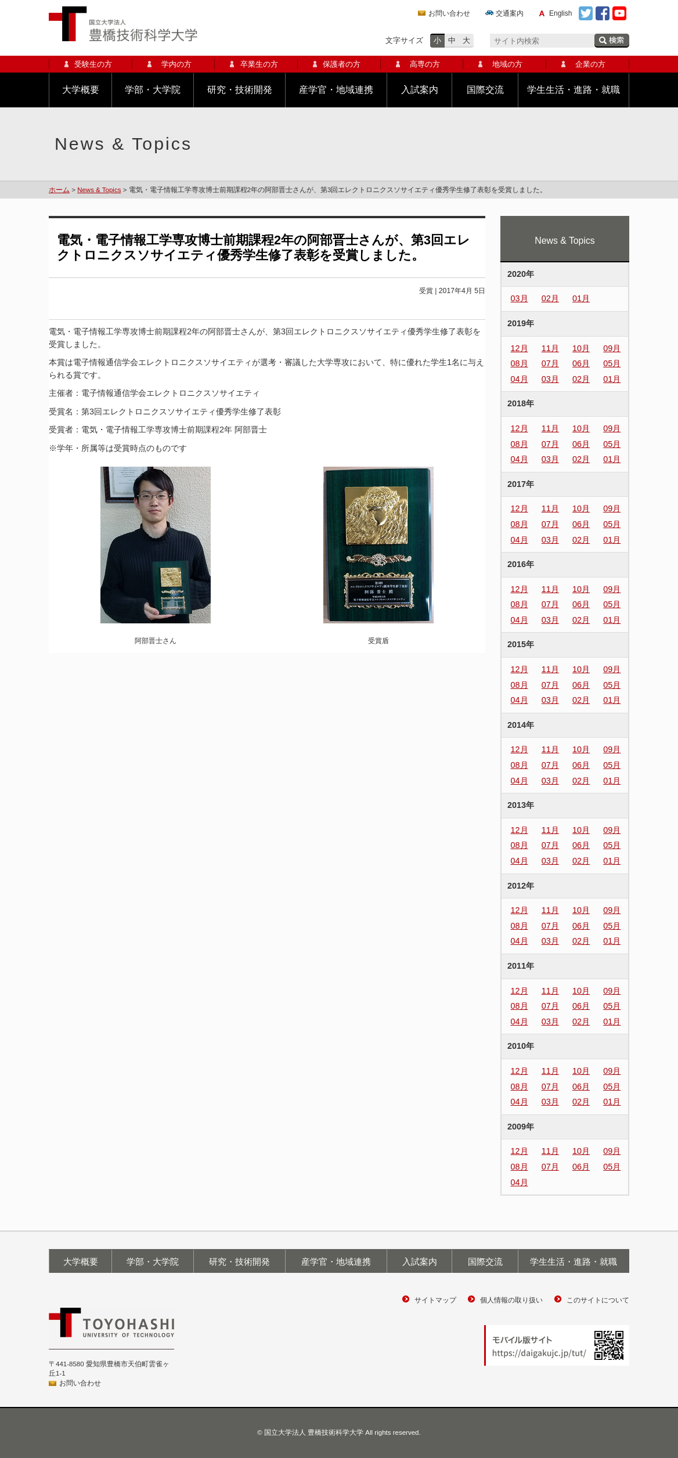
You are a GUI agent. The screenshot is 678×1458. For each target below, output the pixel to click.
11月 (550, 348)
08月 (519, 363)
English (560, 13)
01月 (581, 298)
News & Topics (99, 189)
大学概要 (80, 90)
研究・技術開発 (239, 90)
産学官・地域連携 (336, 90)
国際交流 (485, 90)
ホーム (59, 189)
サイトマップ (435, 1300)
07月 (550, 363)
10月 (581, 348)
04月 (519, 379)
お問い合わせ (449, 13)
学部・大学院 (153, 90)
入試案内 (419, 90)
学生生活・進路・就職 (573, 90)
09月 (612, 348)
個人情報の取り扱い (511, 1300)
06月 (581, 363)
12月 (519, 348)
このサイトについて (598, 1300)
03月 (519, 298)
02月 (550, 298)
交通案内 (510, 13)
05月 (612, 363)
